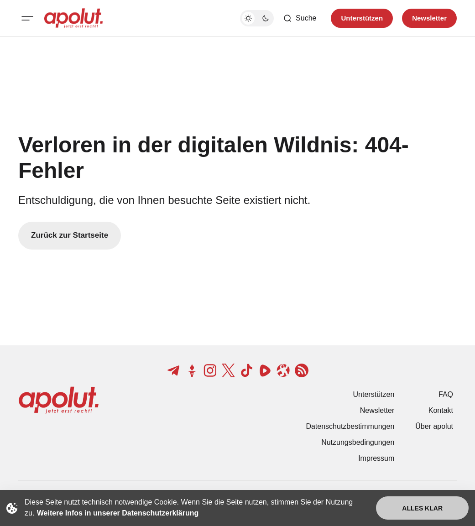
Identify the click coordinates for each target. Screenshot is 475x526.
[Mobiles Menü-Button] (27, 18)
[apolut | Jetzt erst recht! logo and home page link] (73, 18)
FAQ (445, 394)
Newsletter (377, 410)
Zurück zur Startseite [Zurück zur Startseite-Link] (69, 235)
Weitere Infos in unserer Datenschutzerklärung (117, 513)
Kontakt (440, 410)
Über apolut (434, 426)
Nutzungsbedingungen (357, 442)
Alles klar (422, 508)
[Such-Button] (299, 18)
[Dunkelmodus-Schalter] (257, 18)
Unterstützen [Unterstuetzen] (362, 18)
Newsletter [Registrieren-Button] (429, 18)
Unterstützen (374, 394)
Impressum (376, 458)
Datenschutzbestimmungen (350, 426)
